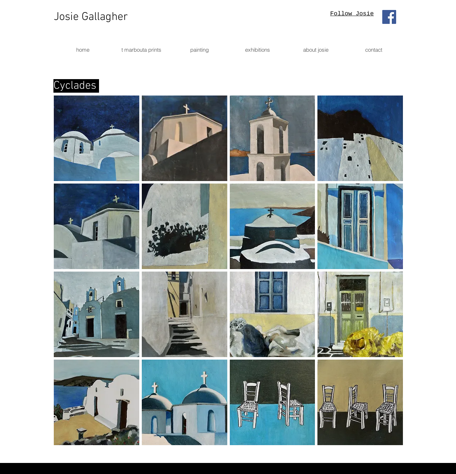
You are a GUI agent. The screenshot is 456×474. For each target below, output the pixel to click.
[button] (96, 138)
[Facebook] (389, 17)
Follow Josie (352, 13)
